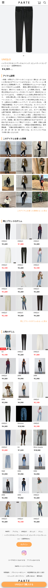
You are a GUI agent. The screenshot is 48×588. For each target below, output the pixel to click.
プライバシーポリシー (18, 572)
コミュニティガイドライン (15, 576)
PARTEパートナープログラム (24, 566)
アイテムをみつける (33, 560)
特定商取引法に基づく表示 (35, 572)
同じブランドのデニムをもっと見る (33, 321)
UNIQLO (6, 59)
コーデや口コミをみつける (16, 560)
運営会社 (39, 576)
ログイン (24, 544)
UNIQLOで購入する (24, 584)
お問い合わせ (30, 576)
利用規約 (6, 572)
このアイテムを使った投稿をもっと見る (32, 210)
